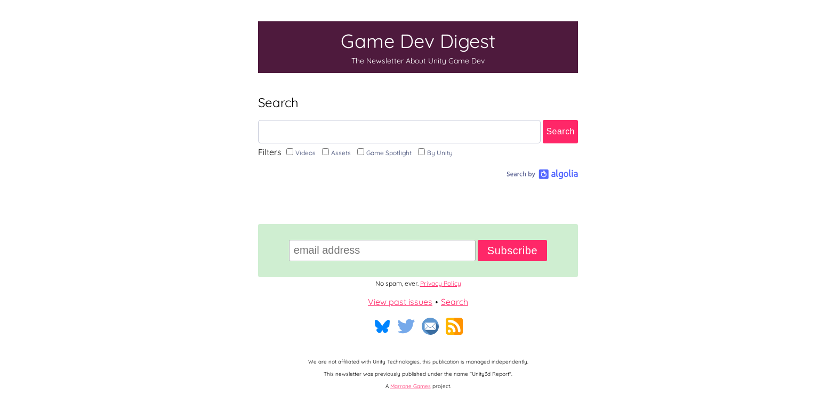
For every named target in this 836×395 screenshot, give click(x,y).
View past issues (400, 301)
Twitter (406, 326)
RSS (454, 326)
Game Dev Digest (418, 47)
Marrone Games (410, 386)
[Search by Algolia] (541, 176)
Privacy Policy (440, 283)
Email (430, 326)
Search (560, 131)
